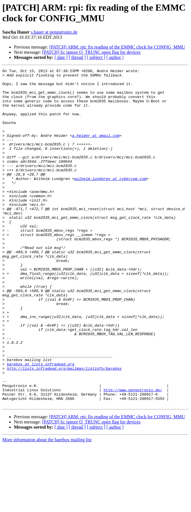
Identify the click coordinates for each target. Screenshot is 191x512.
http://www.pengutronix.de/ (133, 454)
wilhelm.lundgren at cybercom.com (110, 201)
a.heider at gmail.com (95, 149)
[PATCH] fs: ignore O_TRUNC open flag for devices (91, 52)
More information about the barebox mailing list (46, 507)
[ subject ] (96, 57)
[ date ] (61, 57)
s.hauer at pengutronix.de (54, 32)
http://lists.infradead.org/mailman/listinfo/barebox (64, 428)
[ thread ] (77, 57)
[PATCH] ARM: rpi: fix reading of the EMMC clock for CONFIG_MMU (117, 47)
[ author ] (115, 57)
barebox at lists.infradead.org (40, 423)
